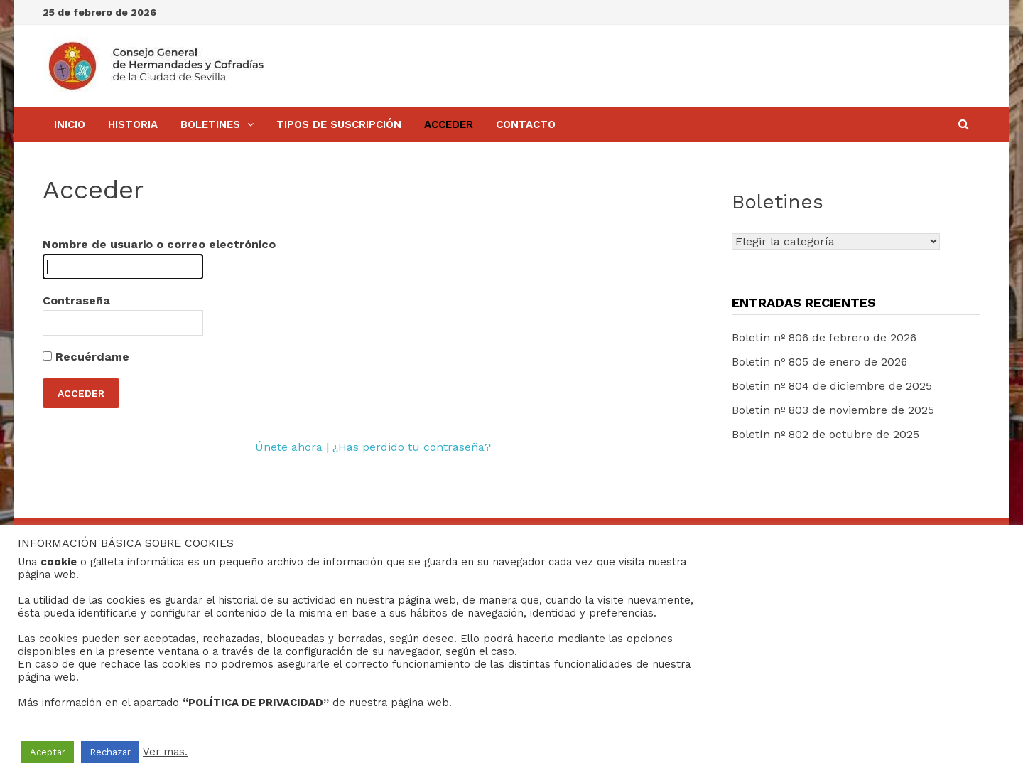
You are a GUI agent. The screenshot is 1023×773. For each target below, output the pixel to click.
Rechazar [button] (110, 752)
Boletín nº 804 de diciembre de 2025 (832, 386)
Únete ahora (289, 447)
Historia (133, 124)
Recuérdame (86, 356)
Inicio (69, 124)
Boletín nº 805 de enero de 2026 (819, 361)
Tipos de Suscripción (338, 124)
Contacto (526, 124)
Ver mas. (165, 751)
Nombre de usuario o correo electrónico (159, 244)
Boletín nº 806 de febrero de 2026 (824, 337)
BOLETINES (210, 124)
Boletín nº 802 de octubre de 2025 (825, 434)
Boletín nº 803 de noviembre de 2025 (833, 410)
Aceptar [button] (47, 752)
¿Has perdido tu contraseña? (411, 447)
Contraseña (76, 300)
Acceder (448, 124)
